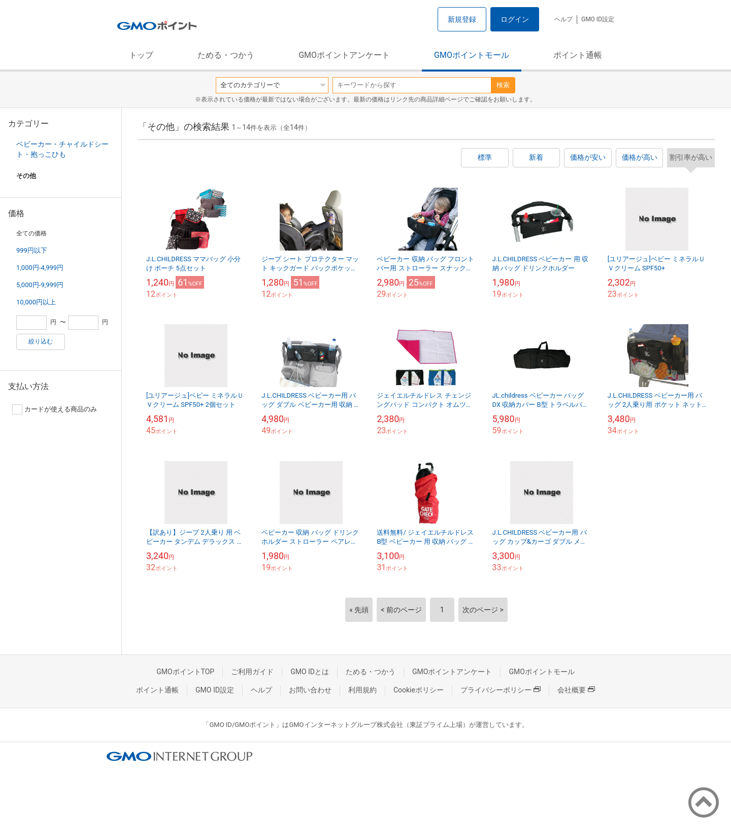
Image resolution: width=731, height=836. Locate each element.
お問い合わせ (310, 690)
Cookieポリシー (418, 690)
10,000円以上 (36, 302)
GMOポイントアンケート (344, 55)
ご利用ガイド (252, 672)
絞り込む (40, 341)
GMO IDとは (309, 672)
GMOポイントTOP (185, 672)
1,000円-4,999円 (39, 267)
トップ (141, 55)
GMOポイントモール (471, 55)
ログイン (515, 19)
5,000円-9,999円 (39, 285)
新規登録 (462, 19)
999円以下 (31, 250)
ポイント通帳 (577, 55)
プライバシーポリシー (500, 690)
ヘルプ (563, 19)
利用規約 (362, 690)
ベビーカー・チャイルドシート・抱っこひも (62, 149)
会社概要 (576, 690)
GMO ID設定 (597, 19)
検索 (503, 85)
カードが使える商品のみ (54, 409)
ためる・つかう (225, 55)
